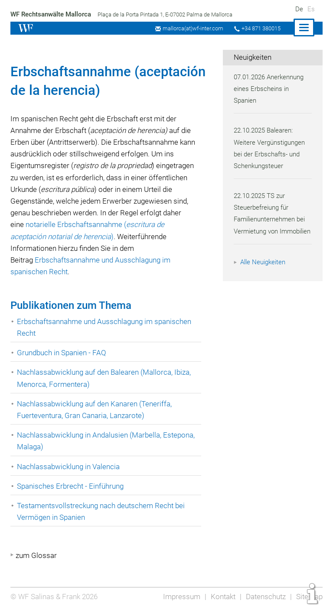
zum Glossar (36, 555)
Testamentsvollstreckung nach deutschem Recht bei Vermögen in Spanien (102, 511)
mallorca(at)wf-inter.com (191, 28)
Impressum (179, 596)
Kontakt (221, 596)
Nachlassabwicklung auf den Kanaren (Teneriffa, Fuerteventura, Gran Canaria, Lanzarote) (96, 409)
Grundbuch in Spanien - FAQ (62, 352)
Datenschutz (264, 596)
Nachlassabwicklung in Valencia (69, 466)
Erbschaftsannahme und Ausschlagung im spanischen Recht (106, 327)
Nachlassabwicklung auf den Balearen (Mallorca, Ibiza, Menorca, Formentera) (106, 378)
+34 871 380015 (259, 28)
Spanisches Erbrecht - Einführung (71, 486)
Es (310, 9)
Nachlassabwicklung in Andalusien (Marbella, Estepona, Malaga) (108, 441)
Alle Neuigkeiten (264, 274)
